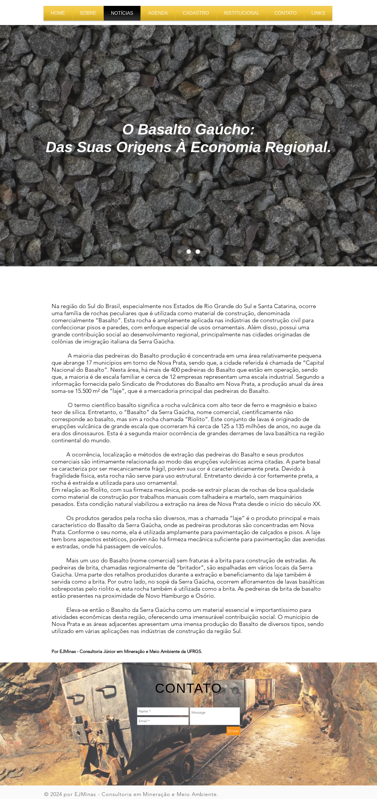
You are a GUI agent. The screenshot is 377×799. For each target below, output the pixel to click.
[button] (241, 13)
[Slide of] (188, 252)
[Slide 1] (179, 252)
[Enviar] (233, 731)
